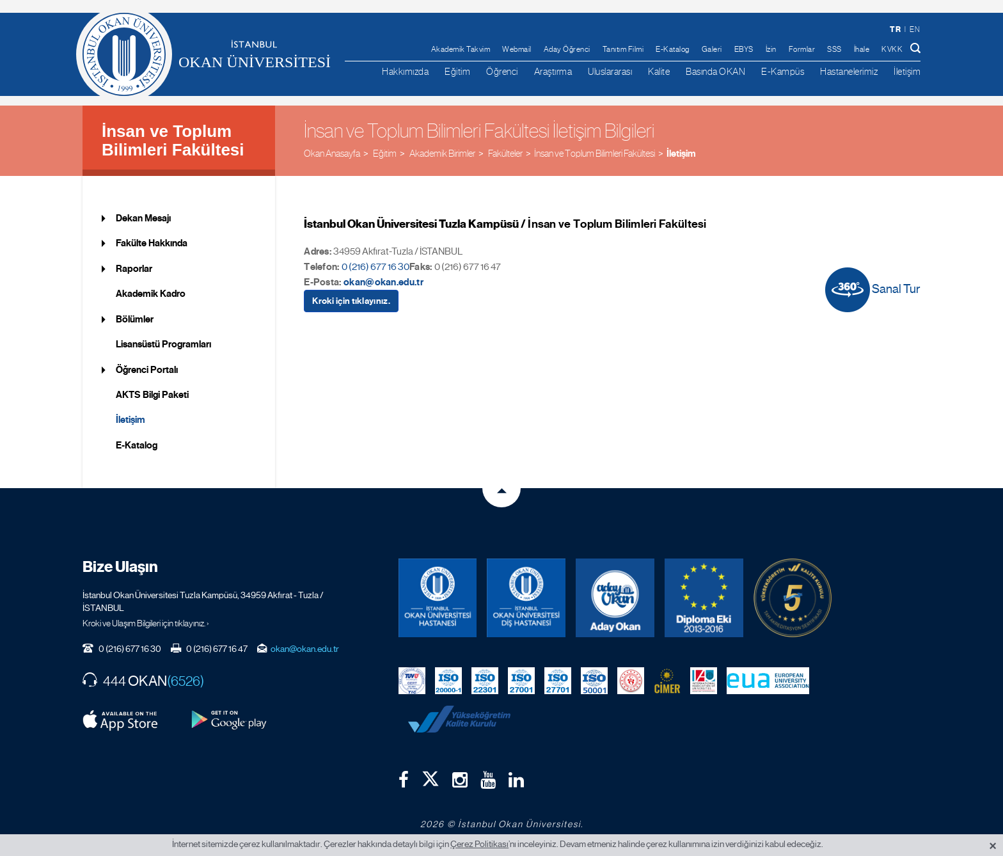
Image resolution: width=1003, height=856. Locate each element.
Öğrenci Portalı (147, 370)
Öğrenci (502, 71)
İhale (862, 49)
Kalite (659, 71)
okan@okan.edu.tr (383, 282)
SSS (834, 49)
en (915, 29)
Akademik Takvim (461, 49)
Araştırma (553, 71)
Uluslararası (610, 71)
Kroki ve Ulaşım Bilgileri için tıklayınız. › (146, 623)
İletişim (907, 71)
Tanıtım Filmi (623, 49)
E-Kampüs (782, 71)
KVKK (892, 49)
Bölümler (135, 319)
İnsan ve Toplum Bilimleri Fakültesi (173, 140)
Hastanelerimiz (849, 71)
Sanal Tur (872, 289)
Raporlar (134, 268)
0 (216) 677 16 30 (375, 267)
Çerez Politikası (479, 844)
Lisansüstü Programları (163, 344)
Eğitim (457, 71)
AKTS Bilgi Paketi (152, 394)
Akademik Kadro (151, 293)
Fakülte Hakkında (151, 243)
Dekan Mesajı (143, 218)
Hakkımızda (405, 71)
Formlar (802, 49)
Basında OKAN (715, 71)
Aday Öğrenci (567, 49)
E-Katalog (673, 49)
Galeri (712, 49)
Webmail (517, 49)
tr (895, 29)
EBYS (744, 49)
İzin (771, 49)
